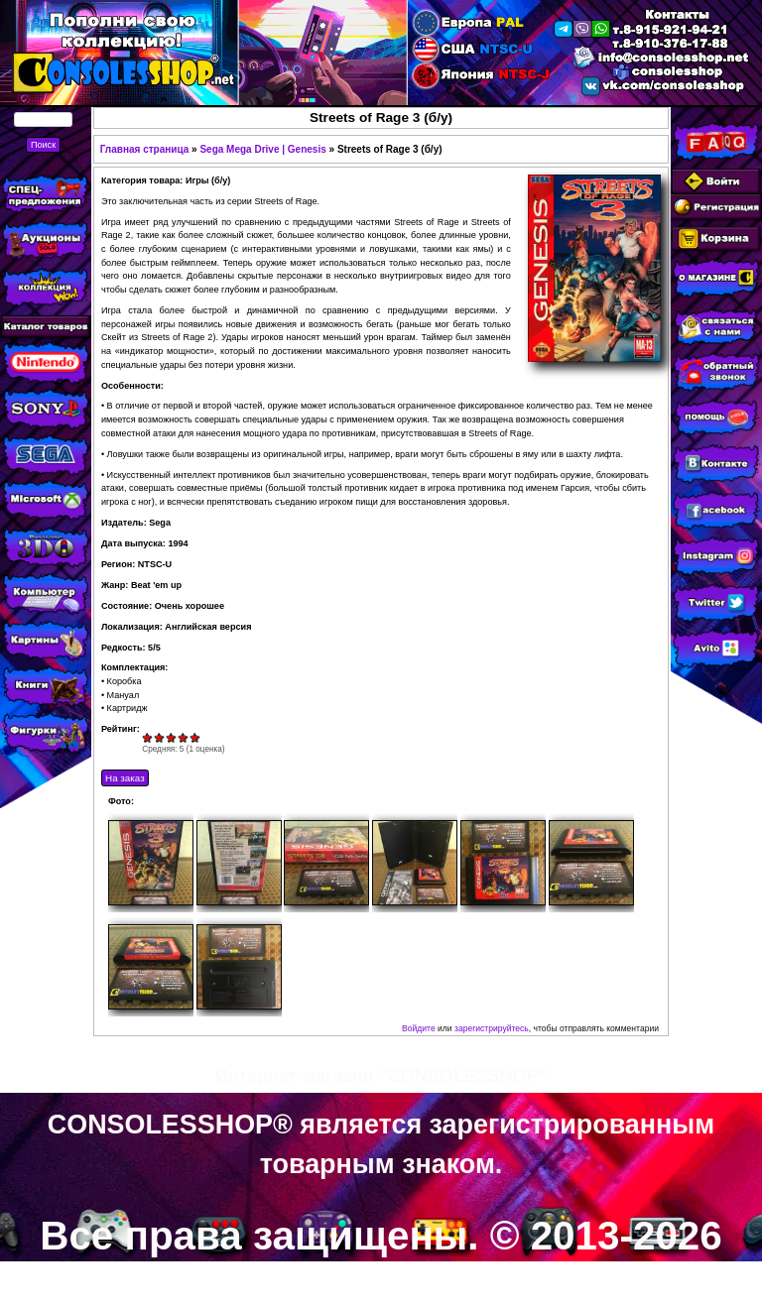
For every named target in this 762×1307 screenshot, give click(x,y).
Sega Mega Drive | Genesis (262, 149)
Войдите (419, 1028)
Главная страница (145, 149)
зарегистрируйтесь (491, 1028)
